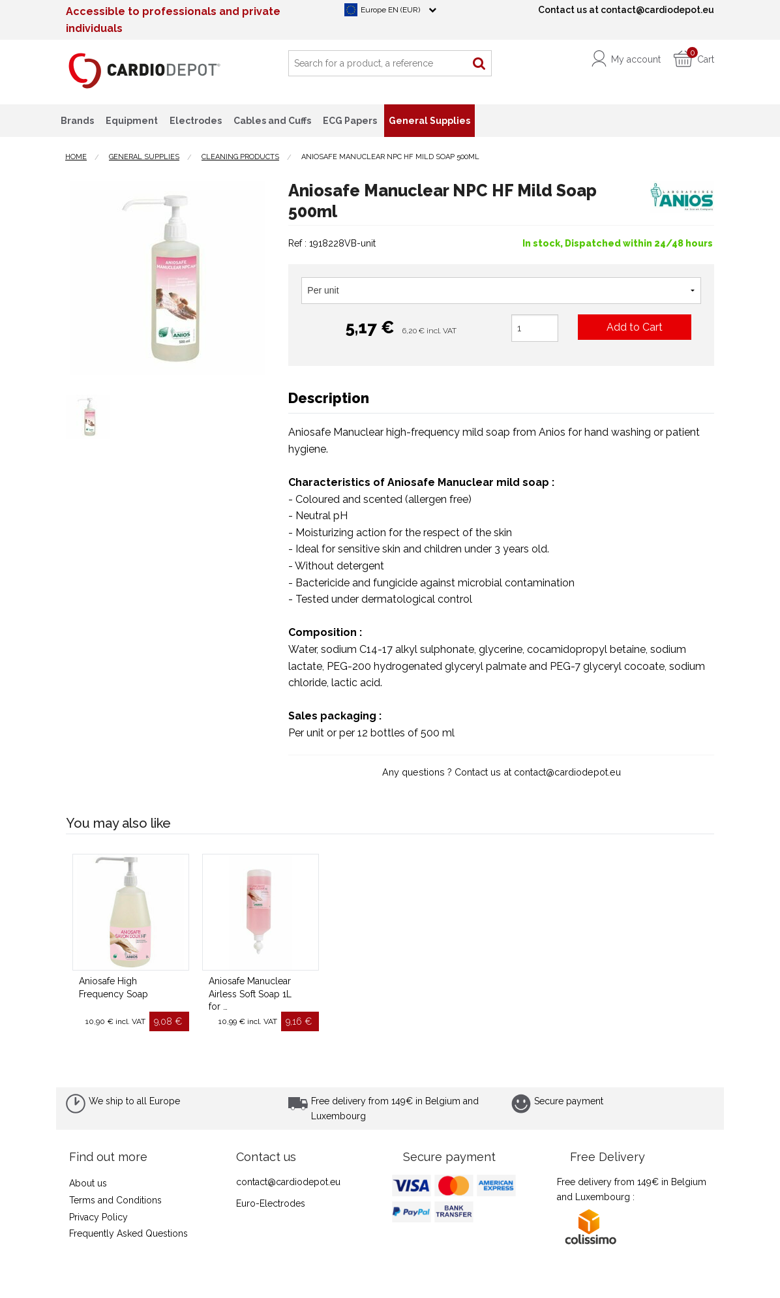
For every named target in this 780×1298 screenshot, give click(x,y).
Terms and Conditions (115, 1200)
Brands (77, 120)
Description (328, 397)
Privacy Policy (98, 1217)
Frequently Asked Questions (128, 1233)
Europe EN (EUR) (390, 9)
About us (88, 1183)
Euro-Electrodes (270, 1203)
